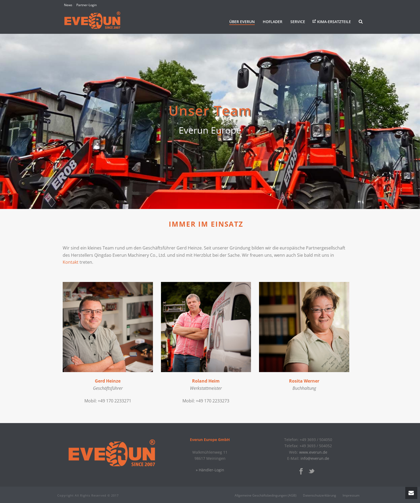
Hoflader (272, 21)
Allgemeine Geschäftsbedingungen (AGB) (266, 495)
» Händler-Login (210, 469)
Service (297, 21)
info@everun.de (315, 458)
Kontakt (70, 262)
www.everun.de (313, 452)
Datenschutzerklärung (319, 495)
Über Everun (242, 21)
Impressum (351, 495)
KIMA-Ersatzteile (334, 21)
